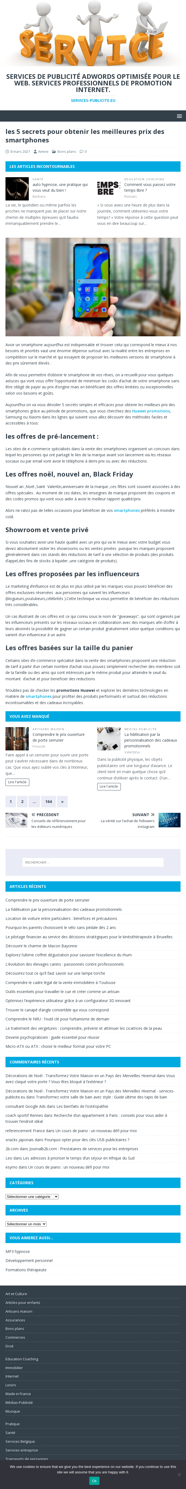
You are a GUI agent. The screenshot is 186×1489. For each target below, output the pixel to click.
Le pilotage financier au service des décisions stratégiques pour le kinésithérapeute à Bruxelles (89, 936)
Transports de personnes (26, 1458)
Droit (9, 1346)
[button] (178, 116)
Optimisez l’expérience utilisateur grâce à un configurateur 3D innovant (68, 1000)
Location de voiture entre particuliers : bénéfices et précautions (61, 918)
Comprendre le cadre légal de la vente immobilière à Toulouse (60, 982)
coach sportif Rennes (24, 1115)
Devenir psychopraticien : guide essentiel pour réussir (52, 1037)
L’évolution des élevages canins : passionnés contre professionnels (64, 964)
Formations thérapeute (26, 1269)
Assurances (15, 1320)
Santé (38, 179)
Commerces (15, 1337)
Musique (12, 1411)
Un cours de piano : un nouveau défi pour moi (96, 1130)
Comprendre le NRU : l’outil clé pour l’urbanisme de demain (57, 1019)
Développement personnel (29, 1260)
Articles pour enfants (22, 1302)
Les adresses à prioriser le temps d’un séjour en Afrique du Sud (79, 1158)
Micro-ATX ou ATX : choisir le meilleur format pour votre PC (58, 1046)
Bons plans (67, 151)
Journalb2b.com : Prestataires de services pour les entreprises (83, 1148)
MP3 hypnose (17, 1251)
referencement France (25, 1130)
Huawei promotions (151, 411)
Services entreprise (21, 1450)
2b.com (12, 1148)
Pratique (12, 1423)
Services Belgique (20, 1441)
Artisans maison (48, 729)
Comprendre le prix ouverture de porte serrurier (47, 900)
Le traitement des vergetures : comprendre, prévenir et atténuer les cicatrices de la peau (83, 1028)
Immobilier (14, 1367)
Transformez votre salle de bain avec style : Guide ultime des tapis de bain (101, 1097)
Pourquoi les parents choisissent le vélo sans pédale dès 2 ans (60, 927)
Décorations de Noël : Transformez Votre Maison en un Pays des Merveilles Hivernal (80, 1075)
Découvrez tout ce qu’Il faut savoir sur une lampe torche (55, 973)
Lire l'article (17, 782)
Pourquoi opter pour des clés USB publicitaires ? (86, 1139)
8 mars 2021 (20, 151)
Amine (43, 151)
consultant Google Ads (25, 1106)
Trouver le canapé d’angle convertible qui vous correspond (57, 1009)
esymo (11, 1167)
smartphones (127, 510)
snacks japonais (19, 1139)
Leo (8, 1158)
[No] (179, 1474)
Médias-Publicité (140, 729)
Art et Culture (16, 1293)
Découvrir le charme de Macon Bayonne (41, 945)
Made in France (18, 1393)
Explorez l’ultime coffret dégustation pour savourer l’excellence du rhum (68, 954)
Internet (12, 1376)
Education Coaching (144, 179)
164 (48, 801)
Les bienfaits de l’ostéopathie (82, 1106)
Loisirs (10, 1384)
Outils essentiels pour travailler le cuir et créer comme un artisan (62, 991)
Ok (94, 1481)
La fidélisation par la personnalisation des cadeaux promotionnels (150, 740)
